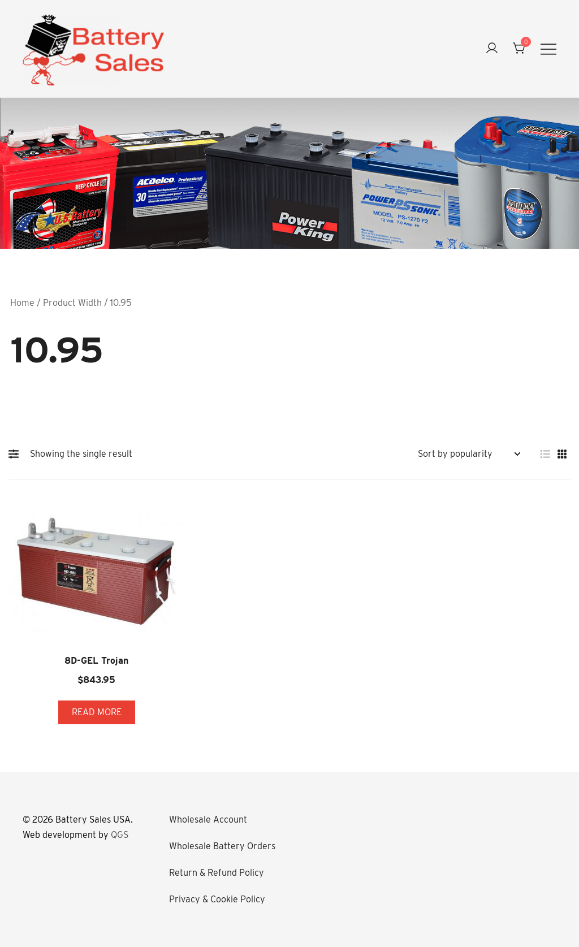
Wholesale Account (208, 819)
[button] (16, 454)
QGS (119, 834)
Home (22, 302)
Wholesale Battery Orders (222, 846)
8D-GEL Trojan (96, 660)
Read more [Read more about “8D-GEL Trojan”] (97, 712)
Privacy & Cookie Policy (217, 899)
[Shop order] (469, 454)
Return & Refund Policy (216, 872)
